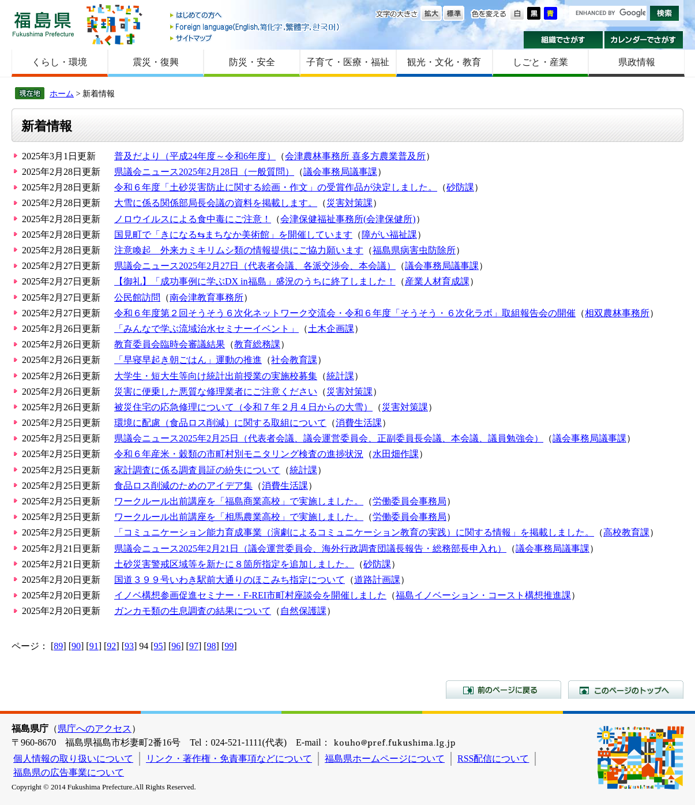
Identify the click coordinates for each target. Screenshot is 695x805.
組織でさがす (563, 39)
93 (129, 646)
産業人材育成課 (437, 281)
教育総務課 (257, 344)
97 (193, 646)
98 (211, 646)
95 (158, 646)
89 (58, 646)
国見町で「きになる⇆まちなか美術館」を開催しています (233, 234)
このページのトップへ (625, 689)
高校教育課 (626, 532)
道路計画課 (377, 580)
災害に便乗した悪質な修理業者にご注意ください (215, 391)
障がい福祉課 (389, 234)
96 (176, 646)
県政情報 (636, 62)
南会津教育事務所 (206, 297)
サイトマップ (255, 37)
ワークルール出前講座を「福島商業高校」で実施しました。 (238, 501)
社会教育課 (294, 360)
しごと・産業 (540, 62)
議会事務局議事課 (340, 172)
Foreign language (255, 26)
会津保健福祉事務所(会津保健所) (348, 219)
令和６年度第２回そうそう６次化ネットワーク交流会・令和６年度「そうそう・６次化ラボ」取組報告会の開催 (345, 313)
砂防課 (460, 187)
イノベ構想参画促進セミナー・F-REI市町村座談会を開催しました (250, 595)
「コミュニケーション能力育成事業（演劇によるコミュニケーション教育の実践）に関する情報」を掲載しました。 (354, 532)
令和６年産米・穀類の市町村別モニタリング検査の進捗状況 (238, 454)
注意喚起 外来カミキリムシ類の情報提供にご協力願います (238, 250)
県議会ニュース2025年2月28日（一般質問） (204, 172)
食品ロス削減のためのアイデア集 (183, 486)
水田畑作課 (396, 454)
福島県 (43, 24)
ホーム (62, 93)
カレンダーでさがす (643, 39)
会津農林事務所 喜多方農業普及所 (355, 156)
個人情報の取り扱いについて (73, 758)
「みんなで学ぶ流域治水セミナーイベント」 (206, 329)
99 (229, 646)
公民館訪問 (137, 297)
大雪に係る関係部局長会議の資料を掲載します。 (215, 203)
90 (76, 646)
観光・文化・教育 (444, 62)
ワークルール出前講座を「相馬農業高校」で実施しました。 (238, 517)
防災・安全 (252, 62)
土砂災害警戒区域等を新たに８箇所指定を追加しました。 (234, 564)
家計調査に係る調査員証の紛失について (197, 470)
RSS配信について (493, 758)
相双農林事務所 (617, 313)
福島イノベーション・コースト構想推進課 (483, 595)
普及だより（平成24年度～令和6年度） (195, 156)
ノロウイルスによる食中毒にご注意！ (192, 219)
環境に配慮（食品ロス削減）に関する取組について (220, 423)
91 (94, 646)
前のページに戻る (503, 689)
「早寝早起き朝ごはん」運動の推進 (188, 360)
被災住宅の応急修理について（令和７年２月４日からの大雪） (243, 407)
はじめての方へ (255, 15)
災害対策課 (349, 203)
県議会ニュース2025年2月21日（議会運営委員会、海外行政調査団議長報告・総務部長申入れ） (310, 548)
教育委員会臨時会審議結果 (169, 344)
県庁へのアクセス (95, 728)
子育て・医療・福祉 (347, 62)
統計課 (340, 376)
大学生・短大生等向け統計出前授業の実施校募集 (215, 376)
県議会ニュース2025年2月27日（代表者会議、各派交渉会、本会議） (255, 266)
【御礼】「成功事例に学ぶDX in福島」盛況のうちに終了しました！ (255, 281)
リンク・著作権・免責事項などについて (229, 758)
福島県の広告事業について (68, 772)
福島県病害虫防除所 (414, 250)
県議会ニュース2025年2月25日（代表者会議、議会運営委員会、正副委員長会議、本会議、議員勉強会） (328, 438)
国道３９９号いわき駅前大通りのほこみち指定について (229, 580)
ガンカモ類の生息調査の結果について (192, 611)
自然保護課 (303, 611)
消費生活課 (359, 423)
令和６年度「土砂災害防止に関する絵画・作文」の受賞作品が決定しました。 (275, 187)
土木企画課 (331, 329)
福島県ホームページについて (385, 758)
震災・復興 (156, 62)
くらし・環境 (59, 62)
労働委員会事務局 (409, 501)
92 (111, 646)
